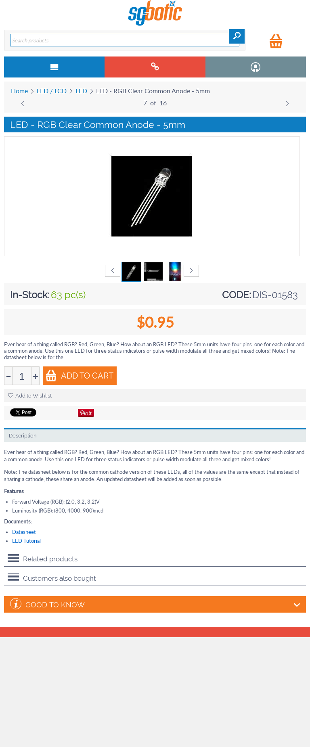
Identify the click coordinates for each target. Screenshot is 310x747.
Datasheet (24, 532)
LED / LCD (52, 90)
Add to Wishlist (30, 396)
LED (81, 90)
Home (19, 90)
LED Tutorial (26, 541)
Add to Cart (79, 375)
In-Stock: (30, 295)
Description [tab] (23, 436)
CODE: (236, 295)
